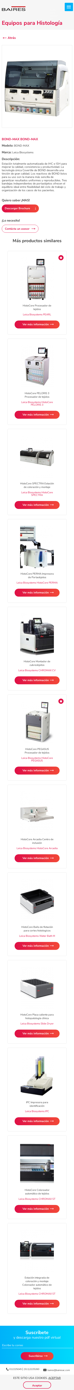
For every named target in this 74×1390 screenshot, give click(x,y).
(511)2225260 (31, 1369)
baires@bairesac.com (59, 1370)
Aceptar (54, 1378)
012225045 (15, 1369)
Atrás (12, 38)
